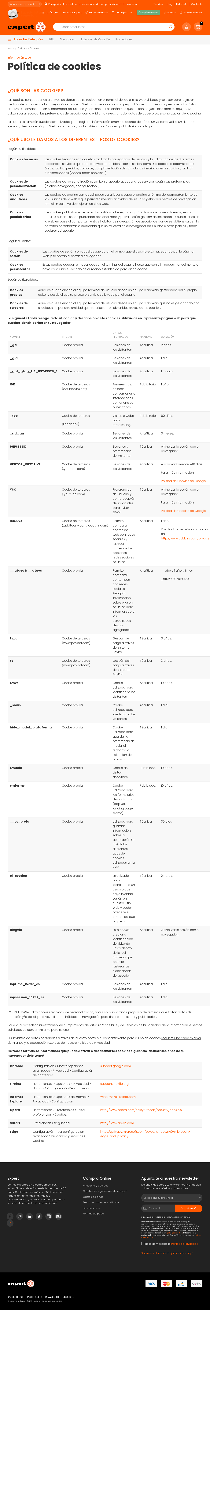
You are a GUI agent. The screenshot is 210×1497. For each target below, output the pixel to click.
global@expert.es (174, 1233)
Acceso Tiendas (191, 12)
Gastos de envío (93, 1197)
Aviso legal (16, 1297)
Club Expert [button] (122, 12)
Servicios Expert (72, 12)
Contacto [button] (196, 4)
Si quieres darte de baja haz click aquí (167, 1253)
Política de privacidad (43, 1297)
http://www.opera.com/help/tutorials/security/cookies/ (141, 1110)
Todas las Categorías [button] (26, 39)
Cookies (68, 1297)
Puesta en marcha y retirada (101, 1202)
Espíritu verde (148, 12)
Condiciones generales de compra (105, 1191)
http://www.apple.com (117, 1123)
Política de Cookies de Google (183, 481)
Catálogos (50, 12)
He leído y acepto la (169, 1244)
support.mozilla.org (114, 1084)
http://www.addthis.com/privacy (185, 538)
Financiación (68, 39)
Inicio (11, 48)
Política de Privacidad (184, 1244)
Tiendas (158, 4)
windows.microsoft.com (118, 1097)
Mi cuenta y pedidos (95, 1185)
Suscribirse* (189, 1208)
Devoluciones (91, 1208)
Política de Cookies (28, 48)
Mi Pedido (181, 4)
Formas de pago (93, 1213)
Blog (169, 4)
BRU (51, 39)
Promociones (124, 39)
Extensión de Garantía (95, 39)
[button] (198, 26)
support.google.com (115, 1066)
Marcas (170, 12)
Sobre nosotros (97, 12)
